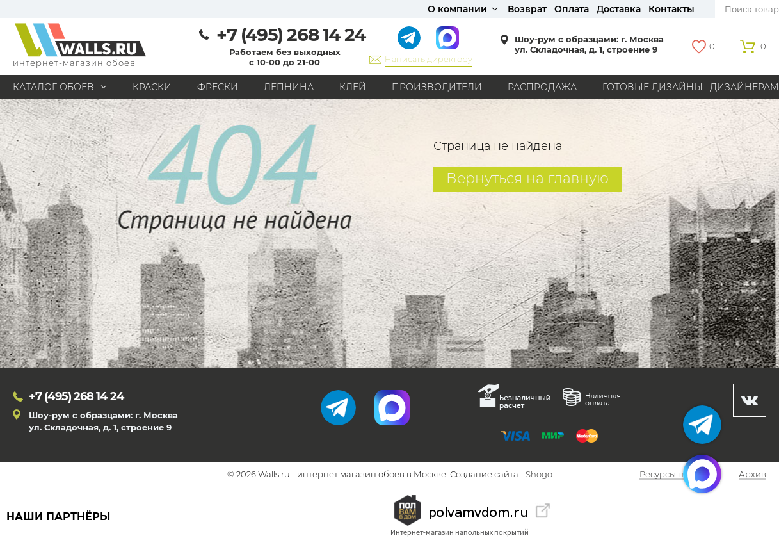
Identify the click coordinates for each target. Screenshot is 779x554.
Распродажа (542, 87)
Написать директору (428, 59)
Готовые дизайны (652, 87)
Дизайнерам (744, 87)
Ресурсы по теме (675, 474)
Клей (352, 87)
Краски (152, 87)
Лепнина (289, 87)
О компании (457, 9)
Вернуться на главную (527, 178)
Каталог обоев (53, 87)
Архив (752, 474)
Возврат (527, 9)
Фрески (217, 87)
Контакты (671, 9)
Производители (437, 87)
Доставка (619, 9)
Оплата (571, 9)
